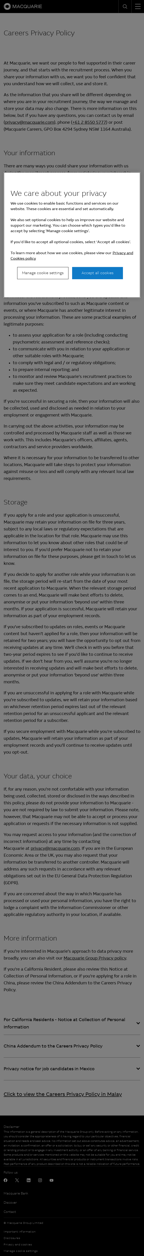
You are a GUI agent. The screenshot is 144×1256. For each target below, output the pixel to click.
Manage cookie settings (43, 272)
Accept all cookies (98, 272)
